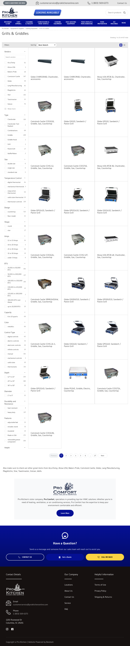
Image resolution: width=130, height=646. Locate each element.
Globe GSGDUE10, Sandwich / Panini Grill (77, 300)
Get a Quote (65, 557)
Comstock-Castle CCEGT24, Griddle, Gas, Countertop (109, 389)
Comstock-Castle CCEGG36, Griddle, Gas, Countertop (42, 434)
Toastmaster (12, 99)
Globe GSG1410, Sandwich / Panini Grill (109, 211)
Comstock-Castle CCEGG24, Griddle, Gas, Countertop (42, 256)
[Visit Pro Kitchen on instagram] (7, 629)
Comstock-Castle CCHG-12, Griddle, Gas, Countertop (42, 167)
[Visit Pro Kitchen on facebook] (12, 629)
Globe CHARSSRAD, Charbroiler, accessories (44, 78)
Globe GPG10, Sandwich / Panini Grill (108, 122)
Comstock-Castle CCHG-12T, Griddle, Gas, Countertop (76, 256)
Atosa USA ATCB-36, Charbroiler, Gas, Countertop (111, 167)
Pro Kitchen (5, 28)
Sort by (33, 45)
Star (9, 95)
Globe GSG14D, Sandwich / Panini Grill (75, 345)
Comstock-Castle (14, 76)
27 (95, 456)
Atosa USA (11, 67)
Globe (10, 81)
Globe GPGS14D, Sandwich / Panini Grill (43, 389)
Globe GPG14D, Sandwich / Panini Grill (109, 345)
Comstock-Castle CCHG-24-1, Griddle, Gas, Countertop (43, 345)
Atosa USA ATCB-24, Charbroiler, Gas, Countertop (111, 78)
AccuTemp (11, 63)
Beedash (50, 642)
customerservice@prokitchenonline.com (30, 604)
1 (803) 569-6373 (20, 613)
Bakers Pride (12, 72)
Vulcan (10, 104)
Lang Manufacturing (15, 86)
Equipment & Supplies (17, 28)
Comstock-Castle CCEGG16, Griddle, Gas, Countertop (42, 122)
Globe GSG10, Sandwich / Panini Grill (75, 122)
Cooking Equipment (31, 28)
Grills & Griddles (44, 28)
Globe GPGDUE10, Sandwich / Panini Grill (110, 300)
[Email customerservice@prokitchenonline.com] (57, 3)
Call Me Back (105, 557)
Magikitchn (11, 90)
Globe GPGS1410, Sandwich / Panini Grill (77, 211)
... (90, 456)
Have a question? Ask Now (15, 3)
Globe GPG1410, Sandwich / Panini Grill (43, 211)
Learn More (65, 513)
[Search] (116, 12)
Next (102, 456)
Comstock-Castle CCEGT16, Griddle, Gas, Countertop (75, 167)
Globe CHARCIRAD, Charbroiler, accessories (77, 78)
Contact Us (122, 3)
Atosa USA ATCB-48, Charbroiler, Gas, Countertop (111, 256)
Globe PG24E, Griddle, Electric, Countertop (77, 389)
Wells (39, 471)
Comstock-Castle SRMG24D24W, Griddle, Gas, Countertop (45, 300)
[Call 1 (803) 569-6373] (97, 3)
